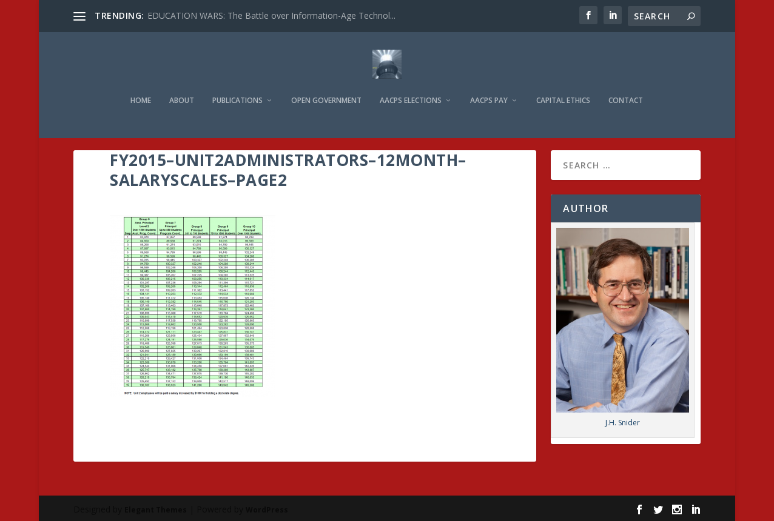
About (181, 85)
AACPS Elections (411, 85)
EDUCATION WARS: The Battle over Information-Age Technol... (271, 15)
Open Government (326, 85)
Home (140, 85)
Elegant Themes (155, 507)
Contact (625, 85)
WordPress (267, 507)
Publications (237, 85)
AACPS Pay (489, 85)
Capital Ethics (563, 85)
